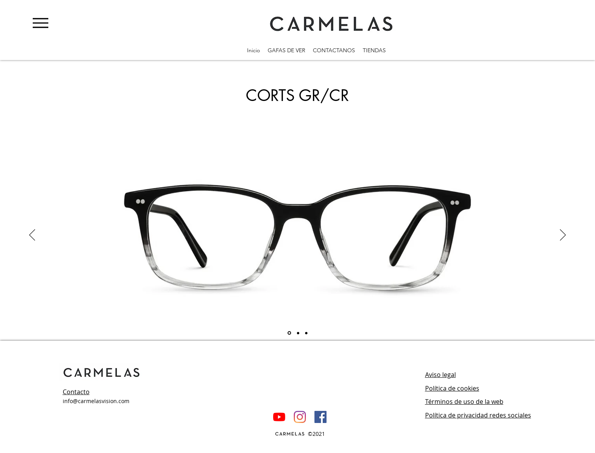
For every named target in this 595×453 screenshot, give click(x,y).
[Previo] (32, 235)
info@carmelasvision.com (96, 401)
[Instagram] (300, 417)
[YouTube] (279, 417)
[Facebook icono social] (320, 417)
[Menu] (40, 23)
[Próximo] (563, 235)
